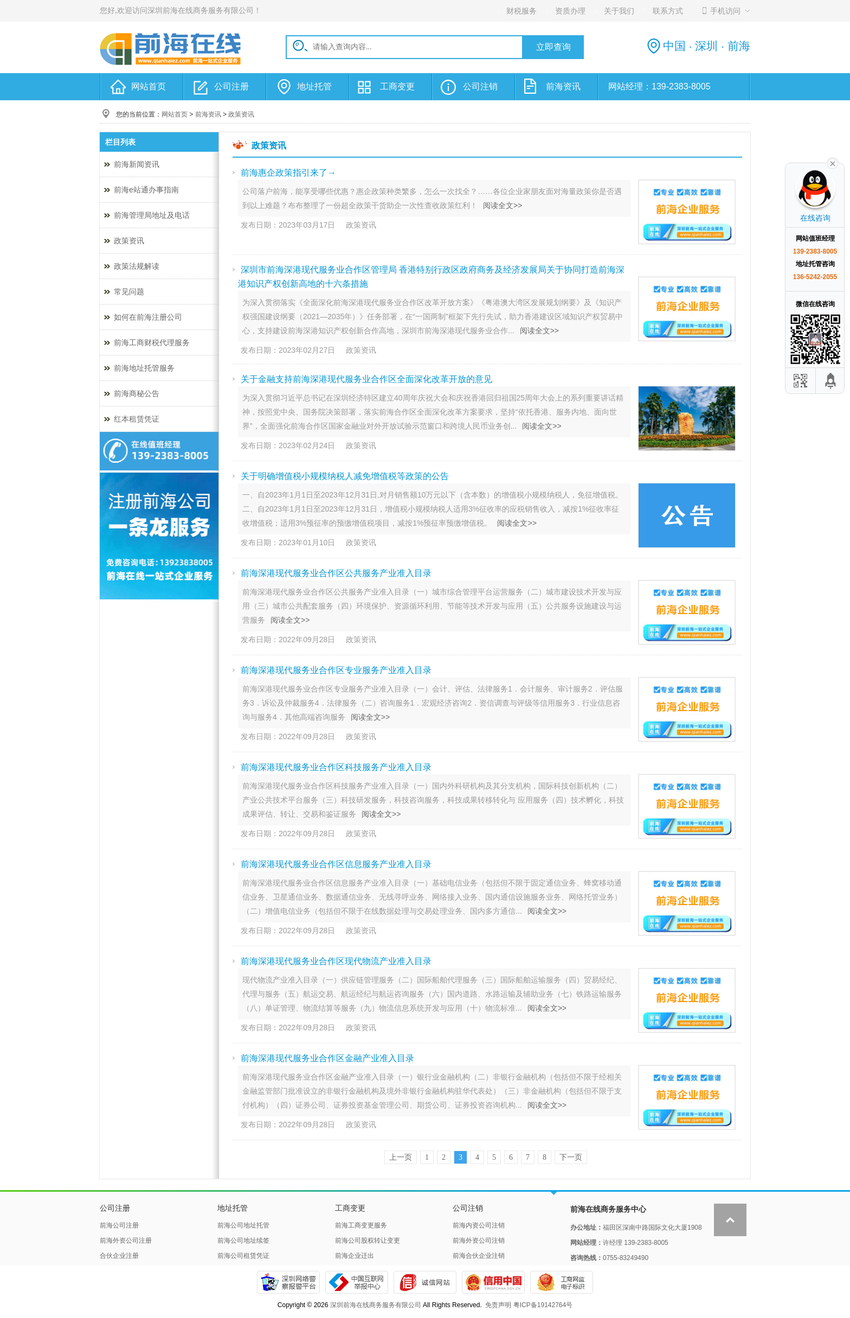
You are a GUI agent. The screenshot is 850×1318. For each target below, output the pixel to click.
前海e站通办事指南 (146, 189)
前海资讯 (563, 86)
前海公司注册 (119, 1225)
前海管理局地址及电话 (152, 215)
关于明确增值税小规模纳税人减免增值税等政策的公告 (345, 476)
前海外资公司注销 (479, 1240)
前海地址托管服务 (144, 368)
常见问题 (129, 291)
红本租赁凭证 (136, 419)
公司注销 (480, 86)
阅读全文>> (502, 205)
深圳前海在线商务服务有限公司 (375, 1305)
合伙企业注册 (119, 1255)
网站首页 (148, 86)
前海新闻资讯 (136, 164)
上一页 (400, 1157)
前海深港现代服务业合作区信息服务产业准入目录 (336, 864)
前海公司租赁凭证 (243, 1255)
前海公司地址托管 (243, 1225)
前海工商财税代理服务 (152, 342)
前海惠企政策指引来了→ (288, 172)
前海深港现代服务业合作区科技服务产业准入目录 (336, 767)
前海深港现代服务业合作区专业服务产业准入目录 (336, 670)
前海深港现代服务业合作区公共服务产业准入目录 (336, 573)
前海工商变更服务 (361, 1225)
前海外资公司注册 (126, 1240)
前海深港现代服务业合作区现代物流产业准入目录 (336, 961)
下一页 (570, 1157)
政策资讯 (241, 114)
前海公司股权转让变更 (367, 1240)
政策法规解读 (136, 266)
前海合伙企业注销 (479, 1255)
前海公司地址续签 (243, 1240)
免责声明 (498, 1305)
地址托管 (314, 86)
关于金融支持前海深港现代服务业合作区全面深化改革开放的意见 (366, 379)
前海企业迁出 (354, 1255)
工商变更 (397, 86)
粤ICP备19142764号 (542, 1305)
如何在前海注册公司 (148, 317)
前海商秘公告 (136, 393)
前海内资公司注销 (479, 1225)
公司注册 (231, 86)
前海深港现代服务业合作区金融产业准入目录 (327, 1058)
